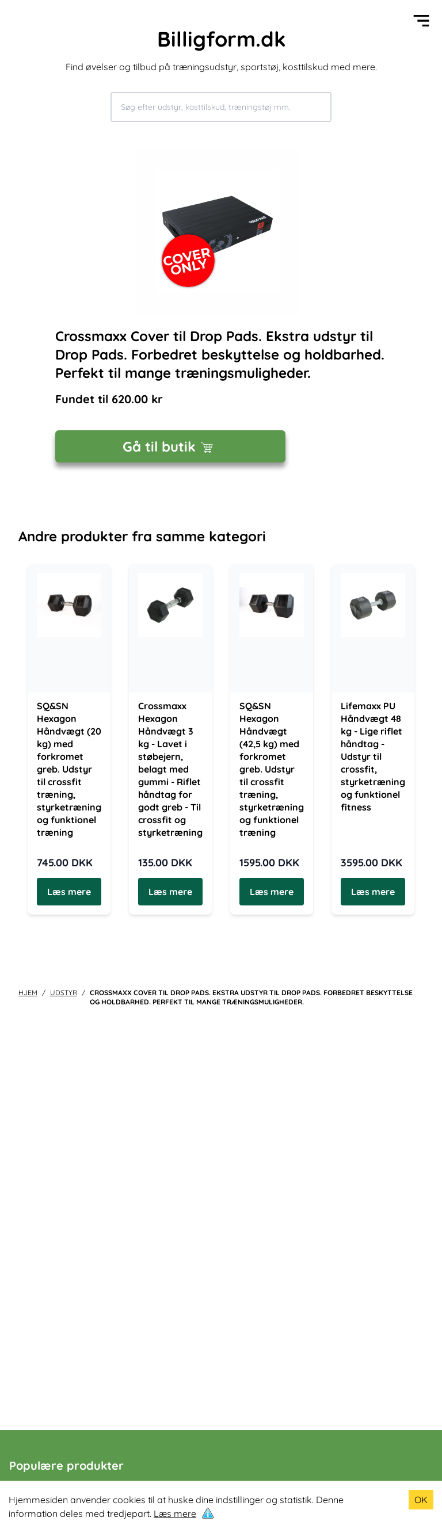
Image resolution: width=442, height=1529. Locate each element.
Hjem (27, 992)
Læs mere (175, 1513)
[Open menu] (421, 20)
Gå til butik (171, 446)
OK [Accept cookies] (421, 1499)
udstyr (63, 992)
